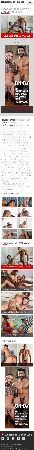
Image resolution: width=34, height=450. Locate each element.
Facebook (2, 438)
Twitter (8, 438)
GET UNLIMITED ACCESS (17, 35)
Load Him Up (14, 122)
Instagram (23, 438)
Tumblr (18, 438)
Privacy (18, 449)
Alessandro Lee (21, 125)
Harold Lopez (8, 128)
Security (24, 449)
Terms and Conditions (7, 449)
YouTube (13, 438)
